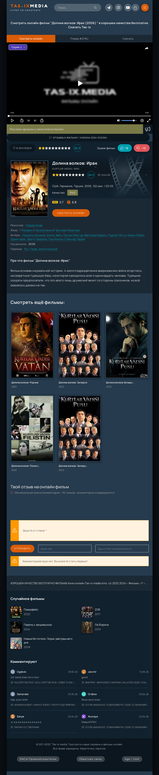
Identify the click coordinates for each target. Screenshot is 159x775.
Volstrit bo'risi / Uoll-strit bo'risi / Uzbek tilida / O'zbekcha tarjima (44, 682)
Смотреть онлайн (69, 213)
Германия (66, 186)
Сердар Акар (34, 225)
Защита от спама (34, 530)
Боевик (28, 230)
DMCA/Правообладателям (38, 759)
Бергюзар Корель (95, 235)
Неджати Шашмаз (34, 235)
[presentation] (89, 530)
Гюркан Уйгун (117, 235)
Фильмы (134, 583)
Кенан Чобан (135, 235)
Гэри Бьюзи (55, 239)
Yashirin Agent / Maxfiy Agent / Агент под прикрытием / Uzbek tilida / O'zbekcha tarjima (44, 704)
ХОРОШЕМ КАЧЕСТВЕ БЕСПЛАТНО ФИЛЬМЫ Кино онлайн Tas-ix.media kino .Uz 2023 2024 (68, 583)
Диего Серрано (37, 239)
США (55, 186)
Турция (78, 186)
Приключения (44, 230)
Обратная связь (90, 759)
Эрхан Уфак (18, 239)
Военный (74, 230)
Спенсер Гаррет (74, 239)
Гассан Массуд (73, 235)
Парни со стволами (25, 727)
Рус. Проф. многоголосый (41, 249)
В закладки (22, 148)
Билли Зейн (54, 235)
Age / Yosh (132, 759)
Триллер (60, 230)
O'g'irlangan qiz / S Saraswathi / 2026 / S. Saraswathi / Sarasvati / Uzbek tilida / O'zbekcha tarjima (115, 704)
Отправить (22, 548)
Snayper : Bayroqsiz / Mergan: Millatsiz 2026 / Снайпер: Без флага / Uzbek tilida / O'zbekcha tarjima (115, 682)
